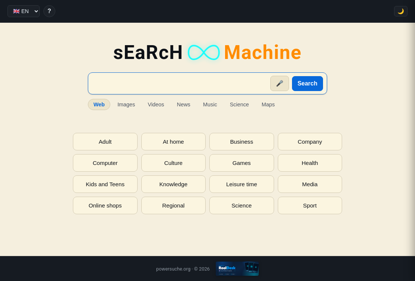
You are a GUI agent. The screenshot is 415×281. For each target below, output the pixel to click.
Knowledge (173, 184)
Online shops (105, 205)
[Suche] (179, 83)
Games (242, 163)
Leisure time (241, 184)
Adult (105, 141)
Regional (173, 205)
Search (307, 83)
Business (241, 141)
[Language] (23, 11)
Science (239, 104)
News (183, 104)
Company (310, 141)
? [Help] (49, 11)
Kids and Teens (105, 184)
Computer (105, 163)
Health (310, 163)
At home (173, 141)
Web (99, 104)
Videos (156, 104)
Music (210, 104)
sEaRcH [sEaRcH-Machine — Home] (207, 52)
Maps (268, 104)
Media (309, 184)
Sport (310, 205)
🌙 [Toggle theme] (400, 11)
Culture (173, 163)
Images (126, 104)
